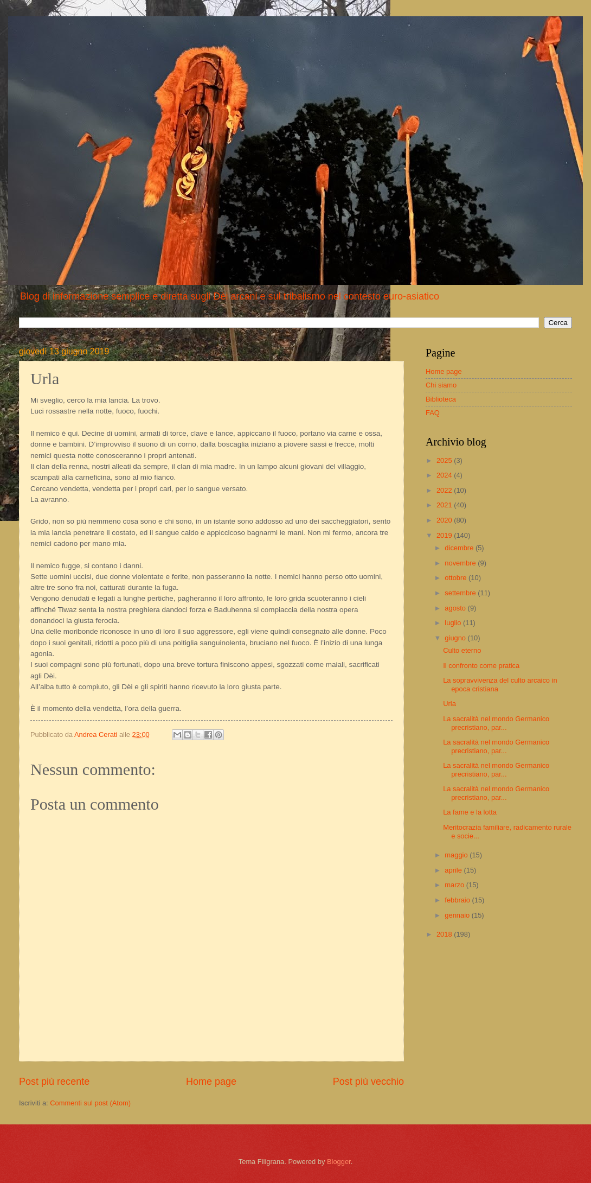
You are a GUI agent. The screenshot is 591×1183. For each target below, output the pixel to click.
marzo (455, 885)
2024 (445, 475)
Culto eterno (462, 650)
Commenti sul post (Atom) (90, 1103)
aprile (454, 870)
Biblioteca (441, 399)
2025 (445, 460)
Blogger (339, 1161)
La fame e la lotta (470, 812)
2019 (445, 535)
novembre (461, 563)
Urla (449, 703)
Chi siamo (441, 385)
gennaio (458, 915)
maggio (457, 855)
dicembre (460, 548)
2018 (445, 934)
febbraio (458, 900)
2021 (445, 505)
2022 (445, 490)
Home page (211, 1081)
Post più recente (54, 1081)
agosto (456, 608)
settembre (461, 593)
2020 (445, 520)
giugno (456, 638)
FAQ (433, 413)
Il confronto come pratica (481, 666)
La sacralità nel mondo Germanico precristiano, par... (496, 723)
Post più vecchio (368, 1081)
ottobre (456, 578)
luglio (454, 623)
